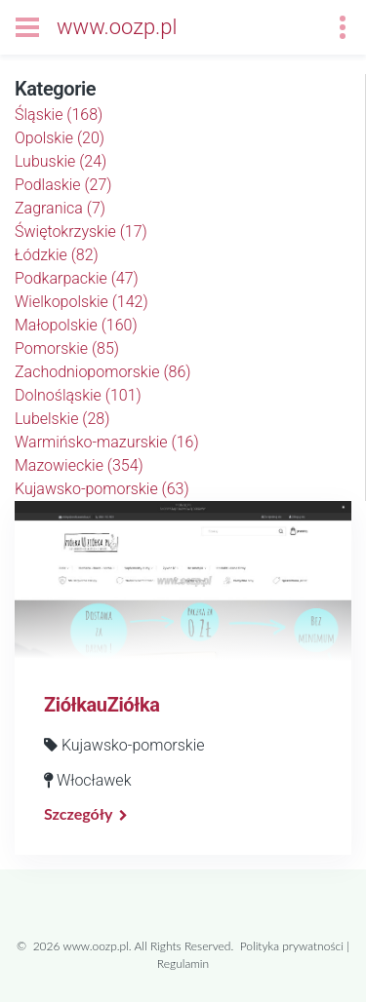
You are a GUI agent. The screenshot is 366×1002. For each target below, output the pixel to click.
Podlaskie (63, 184)
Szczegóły (78, 813)
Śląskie (58, 114)
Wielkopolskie (81, 301)
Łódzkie (57, 255)
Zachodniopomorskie (103, 372)
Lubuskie (60, 161)
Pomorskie (67, 348)
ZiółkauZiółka (101, 704)
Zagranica (60, 208)
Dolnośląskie (78, 395)
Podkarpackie (77, 278)
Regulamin (183, 963)
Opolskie (59, 138)
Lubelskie (62, 418)
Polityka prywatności (292, 946)
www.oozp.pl (117, 27)
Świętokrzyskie (81, 231)
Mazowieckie (79, 465)
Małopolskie (76, 325)
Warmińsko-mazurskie (107, 442)
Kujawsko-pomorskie (102, 489)
